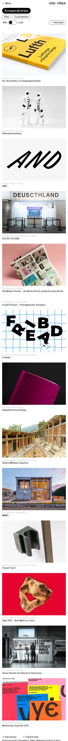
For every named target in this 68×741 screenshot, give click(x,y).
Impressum (9, 736)
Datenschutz (31, 736)
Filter (6, 16)
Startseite (57, 22)
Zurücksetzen (21, 16)
